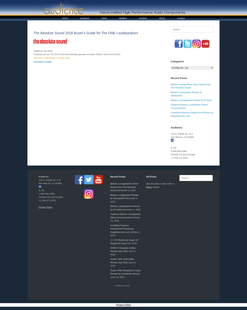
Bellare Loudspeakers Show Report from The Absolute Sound (124, 187)
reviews (143, 18)
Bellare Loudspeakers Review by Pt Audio (191, 100)
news (104, 18)
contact (181, 18)
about (162, 18)
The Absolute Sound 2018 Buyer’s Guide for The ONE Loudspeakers (85, 33)
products (85, 18)
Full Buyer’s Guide (42, 61)
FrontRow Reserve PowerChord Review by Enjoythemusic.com (122, 228)
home (65, 18)
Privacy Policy (45, 207)
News (149, 187)
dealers (123, 18)
